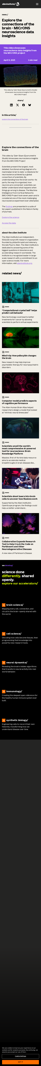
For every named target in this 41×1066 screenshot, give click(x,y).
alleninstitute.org (24, 263)
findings (9, 207)
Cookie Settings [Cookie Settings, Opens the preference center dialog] (20, 1056)
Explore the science (10, 217)
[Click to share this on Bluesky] (30, 105)
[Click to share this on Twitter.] (17, 105)
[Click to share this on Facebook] (24, 105)
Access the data (9, 223)
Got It (20, 1062)
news (4, 15)
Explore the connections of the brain (15, 119)
